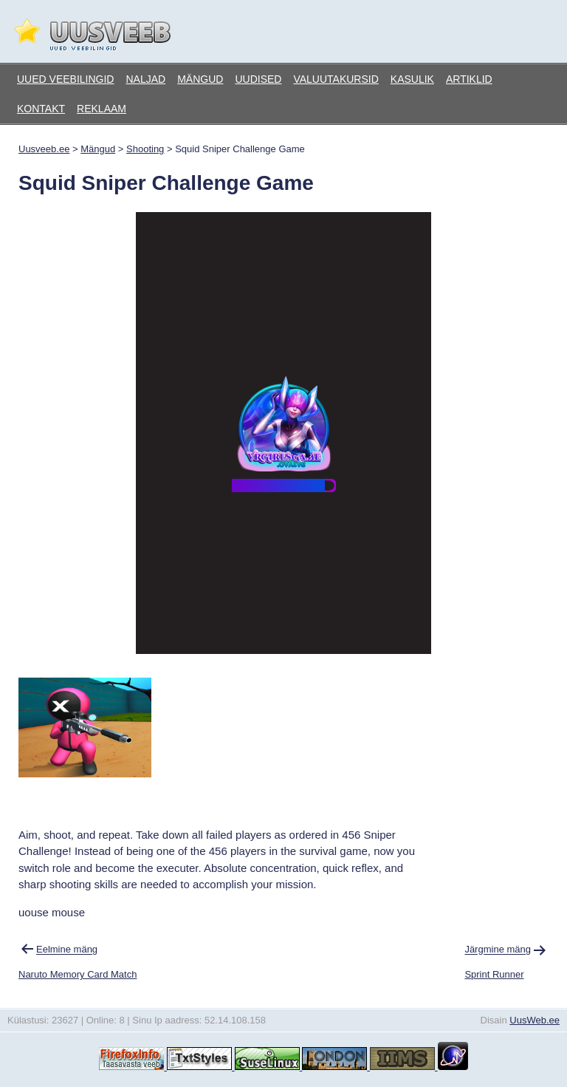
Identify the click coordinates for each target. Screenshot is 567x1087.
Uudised (258, 79)
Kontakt (41, 109)
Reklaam (101, 109)
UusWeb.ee (534, 1020)
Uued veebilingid (65, 79)
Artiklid (469, 79)
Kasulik (412, 79)
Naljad (145, 79)
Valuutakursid (335, 79)
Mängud (200, 79)
